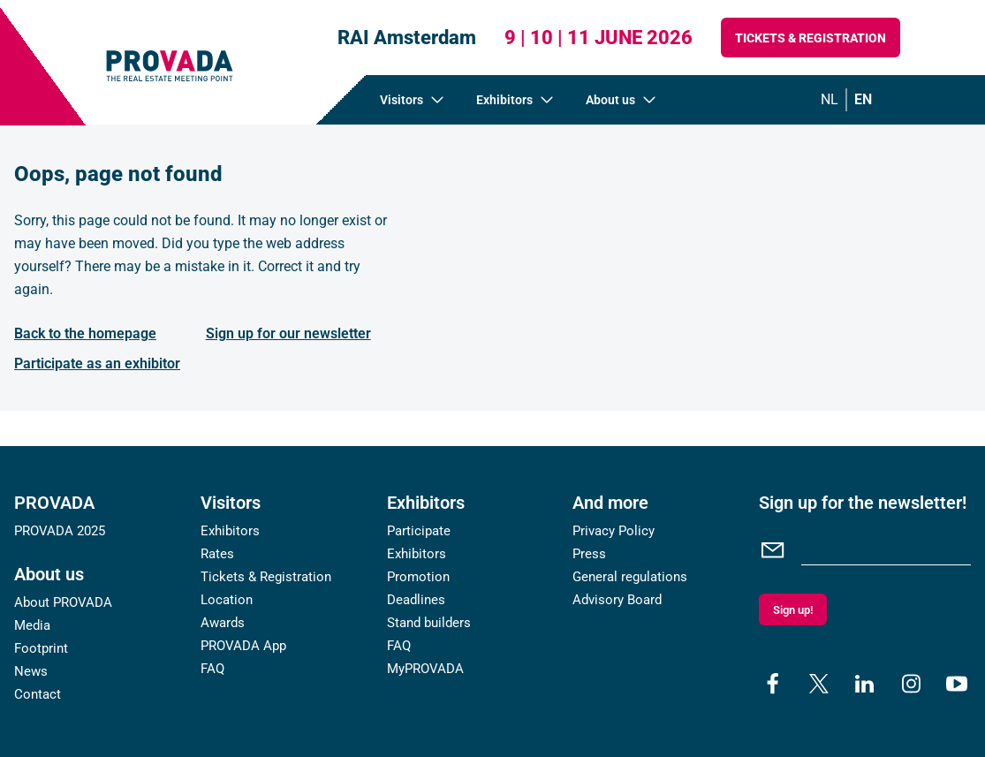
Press (589, 554)
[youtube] (957, 684)
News (31, 671)
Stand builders (429, 623)
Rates (217, 554)
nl (829, 99)
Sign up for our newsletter (288, 333)
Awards (223, 623)
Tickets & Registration (810, 38)
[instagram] (911, 684)
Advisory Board (617, 600)
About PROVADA (63, 602)
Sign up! (793, 610)
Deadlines (416, 600)
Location (227, 600)
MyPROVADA (425, 669)
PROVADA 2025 (59, 531)
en (863, 99)
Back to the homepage (85, 333)
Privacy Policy (613, 531)
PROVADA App (243, 646)
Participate (419, 531)
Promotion (418, 577)
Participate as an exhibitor (97, 363)
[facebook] (773, 684)
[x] (819, 684)
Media (32, 625)
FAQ (212, 669)
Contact (37, 694)
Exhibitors (230, 531)
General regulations (629, 577)
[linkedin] (865, 684)
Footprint (41, 648)
